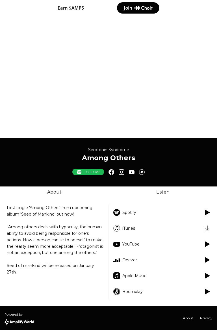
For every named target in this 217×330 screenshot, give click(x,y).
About (54, 192)
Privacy (206, 318)
